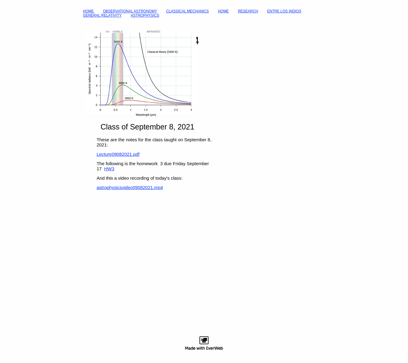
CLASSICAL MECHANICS (187, 11)
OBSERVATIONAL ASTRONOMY (130, 11)
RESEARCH (248, 11)
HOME (88, 11)
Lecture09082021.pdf (118, 154)
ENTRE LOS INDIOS (284, 11)
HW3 (109, 168)
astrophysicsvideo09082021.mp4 (130, 187)
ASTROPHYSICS (145, 15)
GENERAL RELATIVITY (102, 15)
